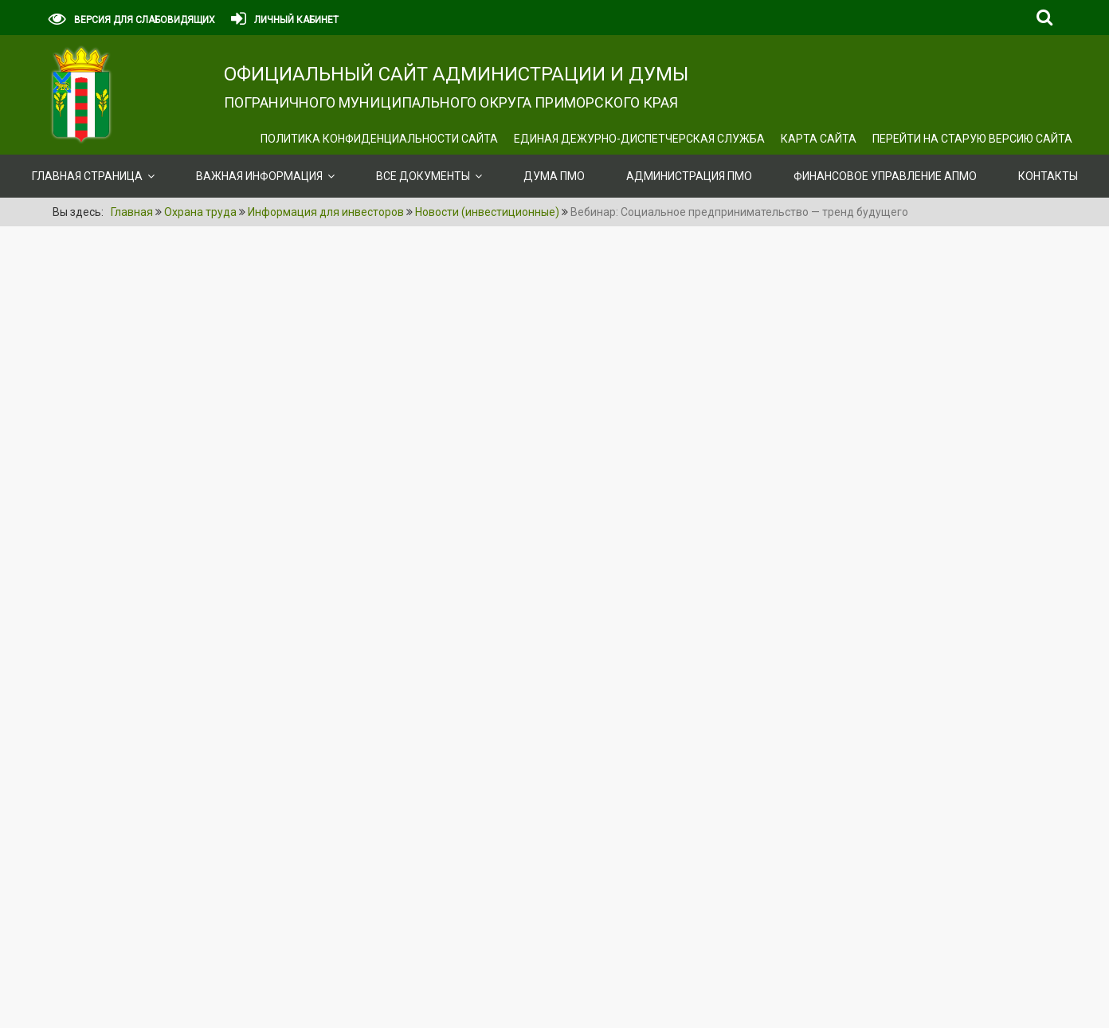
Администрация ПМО (689, 176)
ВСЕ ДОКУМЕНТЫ (423, 176)
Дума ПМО (554, 176)
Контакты (1048, 176)
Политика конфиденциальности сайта (379, 138)
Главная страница (87, 176)
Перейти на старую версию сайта (972, 138)
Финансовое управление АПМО (885, 176)
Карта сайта (818, 138)
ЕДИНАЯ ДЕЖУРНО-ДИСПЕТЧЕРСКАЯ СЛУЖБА (639, 138)
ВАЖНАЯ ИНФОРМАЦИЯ (259, 176)
